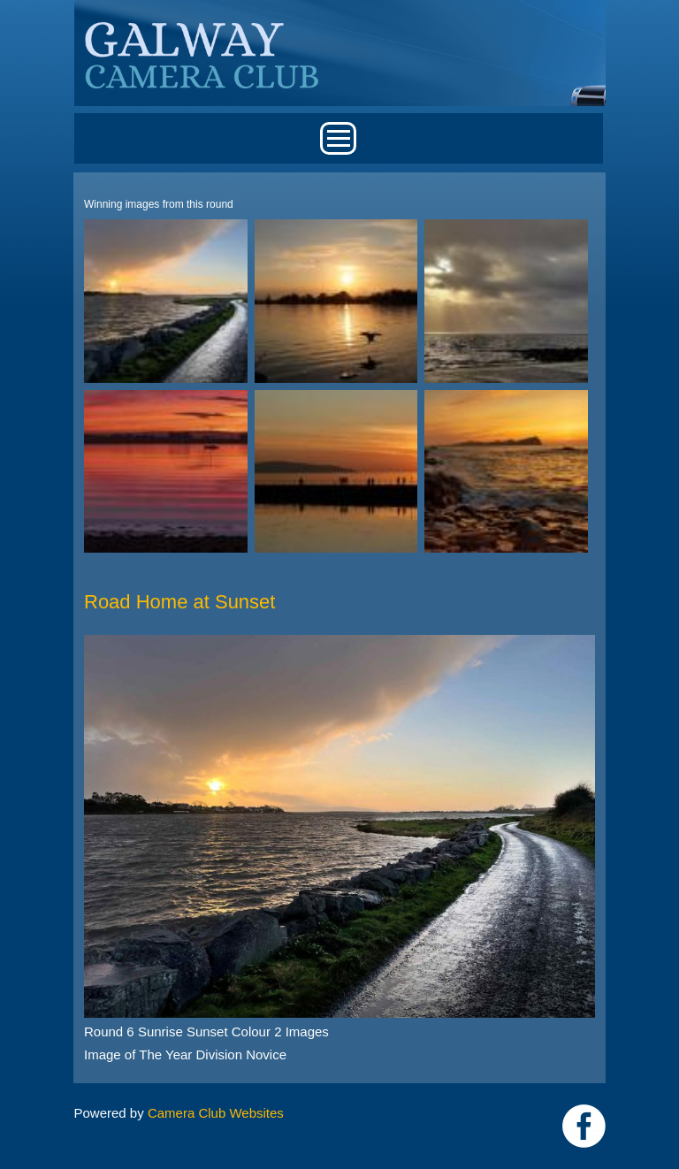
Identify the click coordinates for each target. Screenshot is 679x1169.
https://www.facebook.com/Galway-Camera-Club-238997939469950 (584, 1126)
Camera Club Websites (216, 1112)
